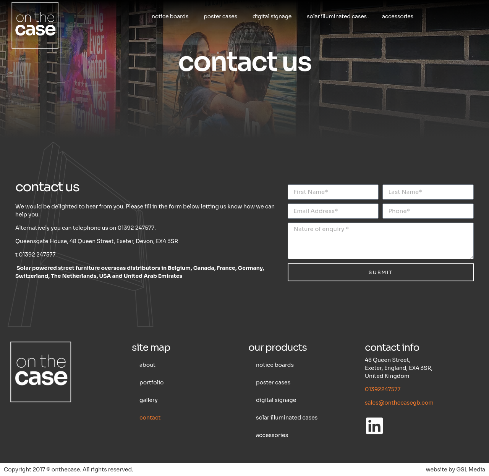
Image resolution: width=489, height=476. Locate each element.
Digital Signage (272, 16)
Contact (149, 417)
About (147, 364)
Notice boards (170, 16)
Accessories (397, 16)
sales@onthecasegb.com (399, 402)
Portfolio (151, 382)
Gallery (148, 400)
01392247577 (382, 389)
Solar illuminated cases (337, 16)
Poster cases (220, 16)
